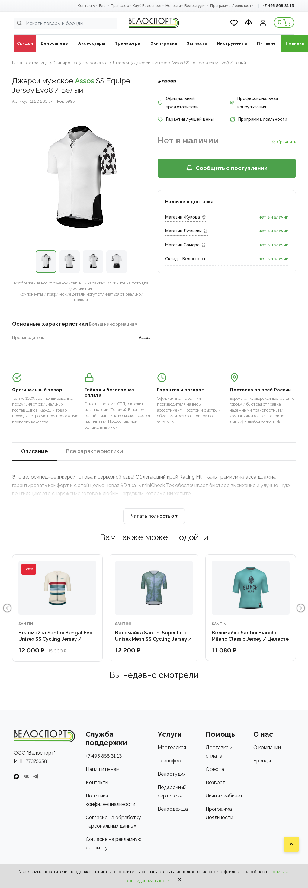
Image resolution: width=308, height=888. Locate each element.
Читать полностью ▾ (154, 516)
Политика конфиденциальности (110, 800)
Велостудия (195, 6)
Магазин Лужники (186, 231)
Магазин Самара (185, 244)
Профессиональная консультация (254, 102)
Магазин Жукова (185, 217)
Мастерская (172, 747)
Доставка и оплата (219, 752)
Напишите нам (103, 769)
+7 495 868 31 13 (278, 5)
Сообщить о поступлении (227, 168)
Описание (34, 451)
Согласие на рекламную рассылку (114, 843)
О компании (267, 747)
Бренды (262, 761)
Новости (173, 6)
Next (301, 608)
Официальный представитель (178, 102)
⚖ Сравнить (284, 141)
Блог (103, 6)
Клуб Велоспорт (147, 6)
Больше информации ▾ (113, 324)
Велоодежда (94, 62)
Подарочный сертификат (172, 791)
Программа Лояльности (231, 6)
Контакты (86, 6)
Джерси (120, 62)
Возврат (215, 782)
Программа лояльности (258, 119)
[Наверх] (291, 844)
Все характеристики (94, 451)
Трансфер (120, 6)
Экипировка (65, 62)
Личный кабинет (224, 796)
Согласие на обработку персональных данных (113, 822)
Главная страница (30, 62)
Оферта (215, 769)
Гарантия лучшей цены (186, 119)
